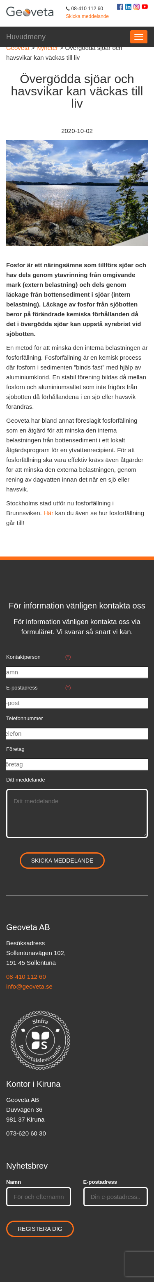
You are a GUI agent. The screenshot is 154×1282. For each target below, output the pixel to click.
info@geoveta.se (29, 986)
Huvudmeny (26, 37)
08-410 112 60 (26, 976)
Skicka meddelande (87, 16)
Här (48, 512)
